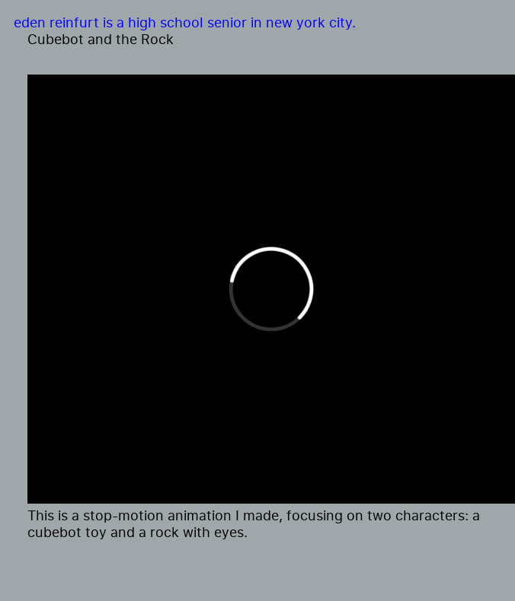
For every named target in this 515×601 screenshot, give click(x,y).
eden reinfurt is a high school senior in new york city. (185, 22)
